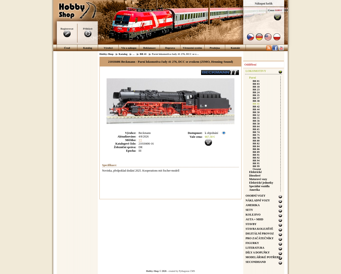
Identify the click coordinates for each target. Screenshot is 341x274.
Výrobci (108, 47)
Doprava (170, 47)
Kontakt (235, 47)
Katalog (87, 47)
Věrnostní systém (192, 47)
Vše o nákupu (128, 47)
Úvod (67, 47)
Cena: (271, 10)
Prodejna (215, 47)
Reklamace (149, 47)
